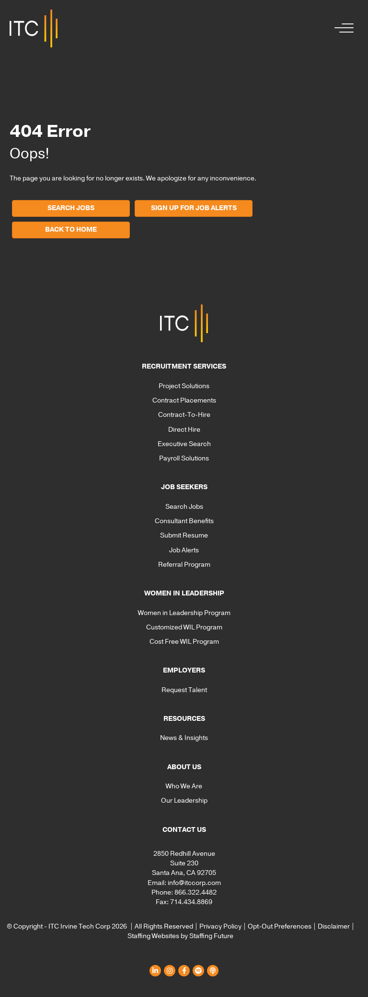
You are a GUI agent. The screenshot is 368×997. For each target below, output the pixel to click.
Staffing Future (211, 936)
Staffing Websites (153, 936)
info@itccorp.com (194, 882)
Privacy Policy (220, 926)
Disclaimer (334, 926)
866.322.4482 (195, 892)
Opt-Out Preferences (279, 926)
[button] (341, 28)
